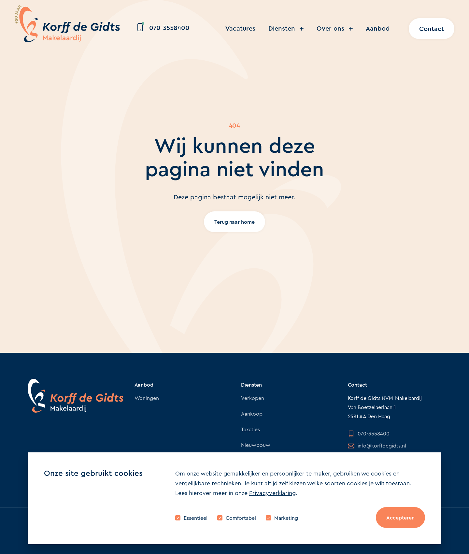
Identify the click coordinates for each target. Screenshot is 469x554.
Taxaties (250, 429)
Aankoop (252, 414)
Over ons (335, 28)
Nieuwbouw (255, 445)
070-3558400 (163, 28)
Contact (431, 29)
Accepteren (400, 517)
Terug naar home (234, 222)
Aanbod (378, 28)
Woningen (147, 398)
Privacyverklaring (272, 493)
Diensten (286, 28)
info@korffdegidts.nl (377, 445)
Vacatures (240, 28)
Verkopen (252, 398)
